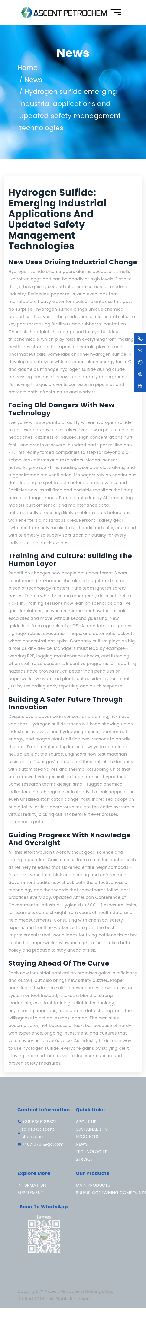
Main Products (93, 1185)
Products (87, 1136)
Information (31, 1185)
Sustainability (92, 1129)
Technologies (91, 1152)
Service (84, 1159)
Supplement (30, 1192)
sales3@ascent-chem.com (39, 1132)
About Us (86, 1122)
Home (27, 67)
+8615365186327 (39, 1122)
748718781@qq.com (43, 1144)
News (33, 79)
